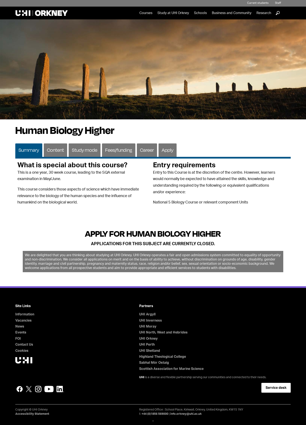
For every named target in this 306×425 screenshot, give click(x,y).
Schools (200, 13)
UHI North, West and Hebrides (163, 332)
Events (20, 332)
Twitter (29, 389)
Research (263, 13)
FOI (18, 338)
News (19, 326)
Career (147, 150)
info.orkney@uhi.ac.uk (186, 413)
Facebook (19, 389)
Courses (145, 13)
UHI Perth (147, 344)
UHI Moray (147, 326)
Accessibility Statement (32, 413)
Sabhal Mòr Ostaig (154, 362)
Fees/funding (118, 150)
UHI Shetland (149, 350)
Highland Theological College (162, 356)
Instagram (38, 389)
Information (24, 314)
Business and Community (231, 13)
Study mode (84, 150)
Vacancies (23, 320)
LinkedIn (60, 389)
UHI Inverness (150, 320)
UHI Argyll (147, 314)
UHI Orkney (148, 338)
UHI (141, 377)
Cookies (21, 350)
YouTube (49, 389)
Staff (278, 3)
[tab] (28, 150)
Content (55, 150)
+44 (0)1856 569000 (155, 413)
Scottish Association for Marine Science (171, 369)
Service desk (276, 387)
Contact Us (24, 344)
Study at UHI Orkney (173, 13)
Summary (28, 150)
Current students (258, 3)
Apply (167, 150)
